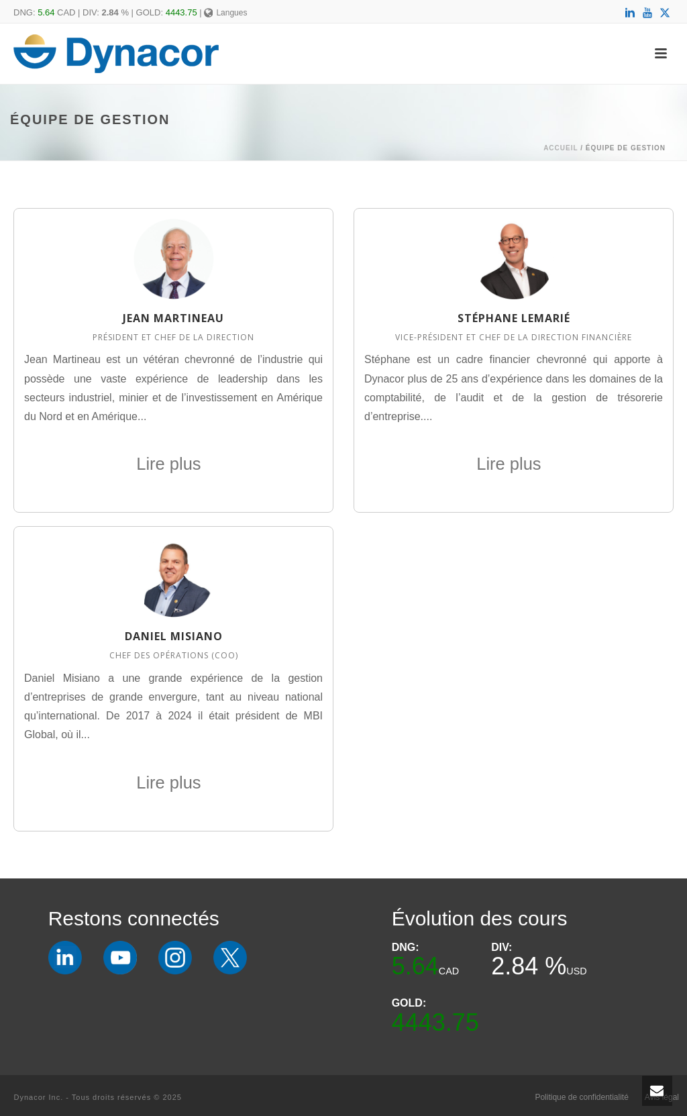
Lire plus (173, 463)
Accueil (560, 148)
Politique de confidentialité (581, 1097)
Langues (226, 12)
